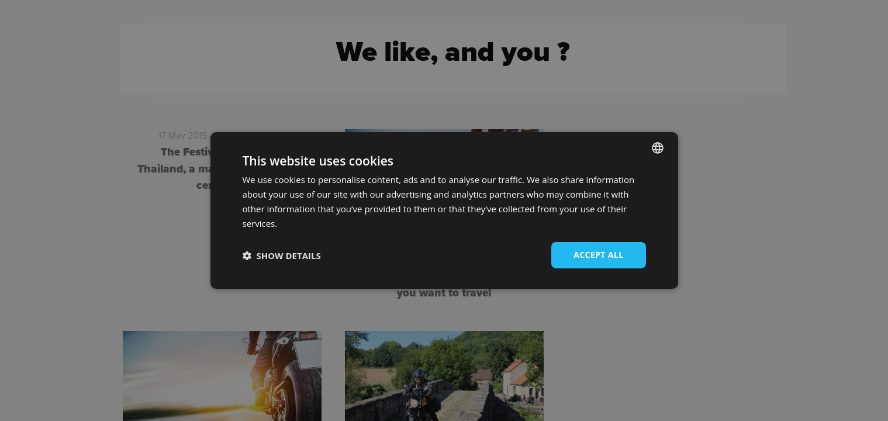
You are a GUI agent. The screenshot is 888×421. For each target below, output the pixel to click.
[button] (282, 255)
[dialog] (444, 210)
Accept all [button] (598, 254)
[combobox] (658, 148)
